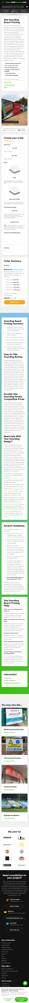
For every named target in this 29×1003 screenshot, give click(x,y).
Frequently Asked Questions (12, 683)
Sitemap (4, 960)
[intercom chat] (25, 983)
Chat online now (14, 930)
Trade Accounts (6, 943)
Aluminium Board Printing (13, 729)
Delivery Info (5, 952)
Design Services (6, 947)
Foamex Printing (10, 787)
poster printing (8, 511)
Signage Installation (11, 815)
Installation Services (7, 949)
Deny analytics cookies (7, 999)
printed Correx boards (15, 502)
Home (3, 14)
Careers (4, 958)
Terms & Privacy (6, 963)
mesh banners (20, 509)
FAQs (5, 87)
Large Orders (5, 945)
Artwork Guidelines (9, 85)
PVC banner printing (10, 509)
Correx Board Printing (12, 758)
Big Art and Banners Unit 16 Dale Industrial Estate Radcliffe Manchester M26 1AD (10, 973)
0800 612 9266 (14, 906)
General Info (7, 82)
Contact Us (5, 983)
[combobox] (13, 7)
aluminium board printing (11, 504)
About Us (4, 954)
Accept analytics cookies (21, 999)
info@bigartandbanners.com (12, 478)
